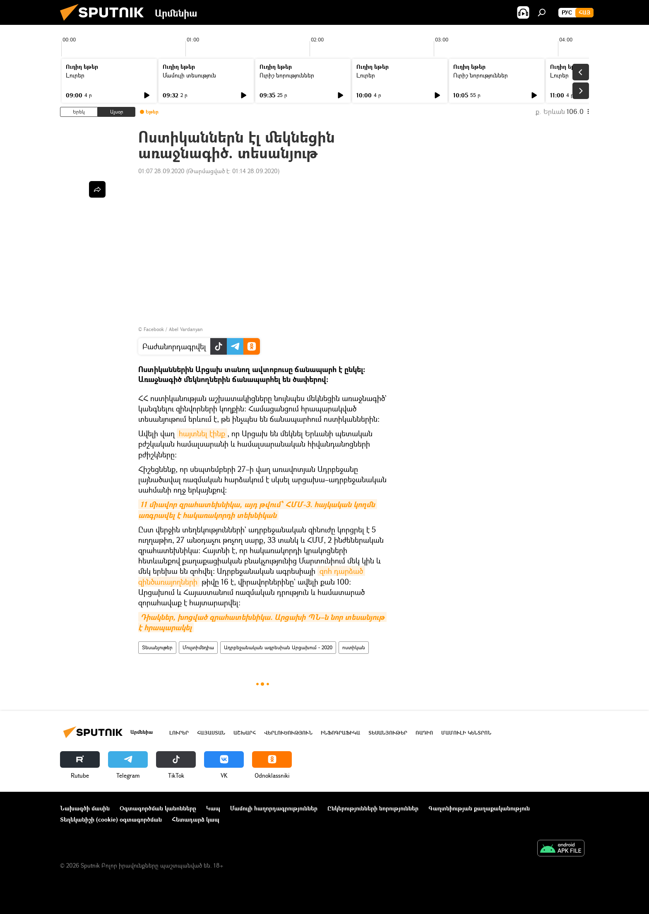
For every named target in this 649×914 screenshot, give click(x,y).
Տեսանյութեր (157, 647)
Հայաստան (211, 732)
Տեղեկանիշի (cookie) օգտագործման (111, 819)
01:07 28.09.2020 (161, 171)
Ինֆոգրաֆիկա (340, 732)
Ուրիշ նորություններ (287, 75)
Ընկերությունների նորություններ (372, 808)
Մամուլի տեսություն (189, 75)
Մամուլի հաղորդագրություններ (273, 808)
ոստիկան (353, 647)
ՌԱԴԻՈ (424, 732)
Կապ (213, 808)
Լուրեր (75, 75)
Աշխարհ (244, 732)
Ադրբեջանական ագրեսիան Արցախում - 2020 (278, 647)
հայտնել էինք (202, 433)
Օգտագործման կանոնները (158, 808)
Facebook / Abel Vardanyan (173, 329)
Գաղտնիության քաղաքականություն (479, 808)
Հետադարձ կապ (195, 819)
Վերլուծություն (288, 732)
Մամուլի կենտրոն (466, 732)
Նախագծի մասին (85, 808)
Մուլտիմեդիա (198, 647)
